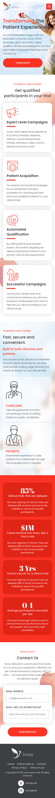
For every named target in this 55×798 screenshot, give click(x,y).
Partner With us (25, 764)
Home (11, 764)
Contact (41, 764)
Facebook (31, 783)
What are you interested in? (23, 707)
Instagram (31, 790)
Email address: (15, 691)
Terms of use (37, 767)
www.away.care (32, 772)
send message (27, 732)
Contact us (9, 53)
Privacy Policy (19, 767)
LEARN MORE (23, 63)
